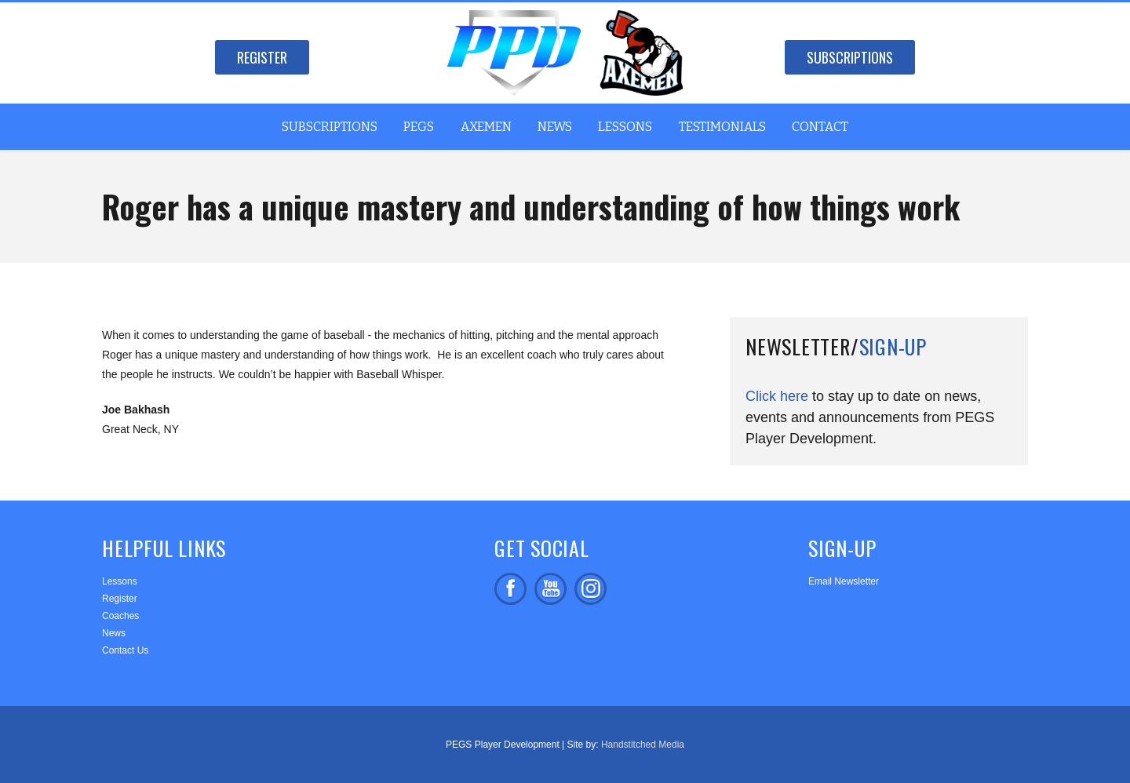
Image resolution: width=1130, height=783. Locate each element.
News (555, 126)
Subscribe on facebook (550, 589)
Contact (820, 126)
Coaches (120, 615)
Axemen (486, 126)
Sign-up (893, 346)
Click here (776, 396)
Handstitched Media (642, 744)
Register (262, 57)
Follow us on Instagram (590, 589)
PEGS (418, 126)
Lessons (625, 126)
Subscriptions (850, 57)
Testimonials (722, 126)
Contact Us (125, 650)
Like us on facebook (510, 589)
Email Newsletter (843, 581)
